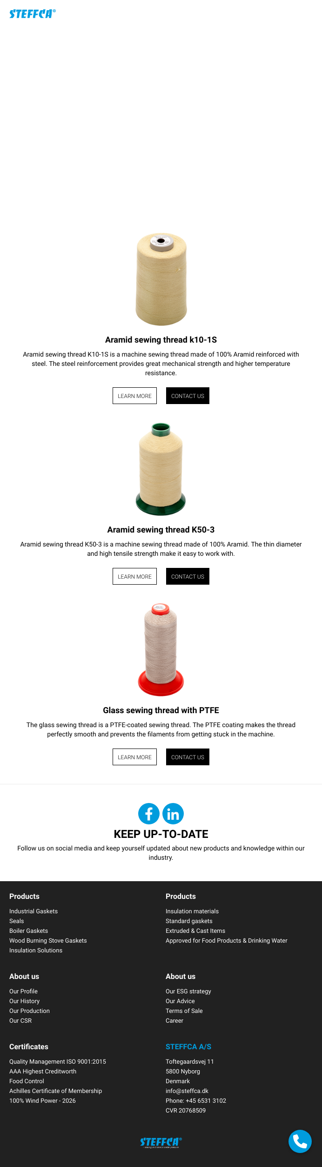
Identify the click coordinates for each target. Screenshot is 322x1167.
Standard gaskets (189, 921)
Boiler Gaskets (28, 930)
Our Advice (180, 1001)
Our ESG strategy (188, 991)
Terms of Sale (184, 1010)
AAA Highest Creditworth (42, 1071)
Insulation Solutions (35, 950)
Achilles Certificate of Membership (55, 1090)
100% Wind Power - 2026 (42, 1100)
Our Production (29, 1010)
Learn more (135, 396)
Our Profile (23, 991)
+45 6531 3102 (206, 1100)
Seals (16, 921)
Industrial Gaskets (33, 911)
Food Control (26, 1081)
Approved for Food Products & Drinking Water (227, 940)
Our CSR (20, 1020)
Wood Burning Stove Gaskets (48, 940)
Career (174, 1020)
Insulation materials (192, 911)
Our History (24, 1001)
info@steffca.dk (187, 1090)
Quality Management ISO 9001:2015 (57, 1061)
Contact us (187, 396)
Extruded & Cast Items (195, 930)
